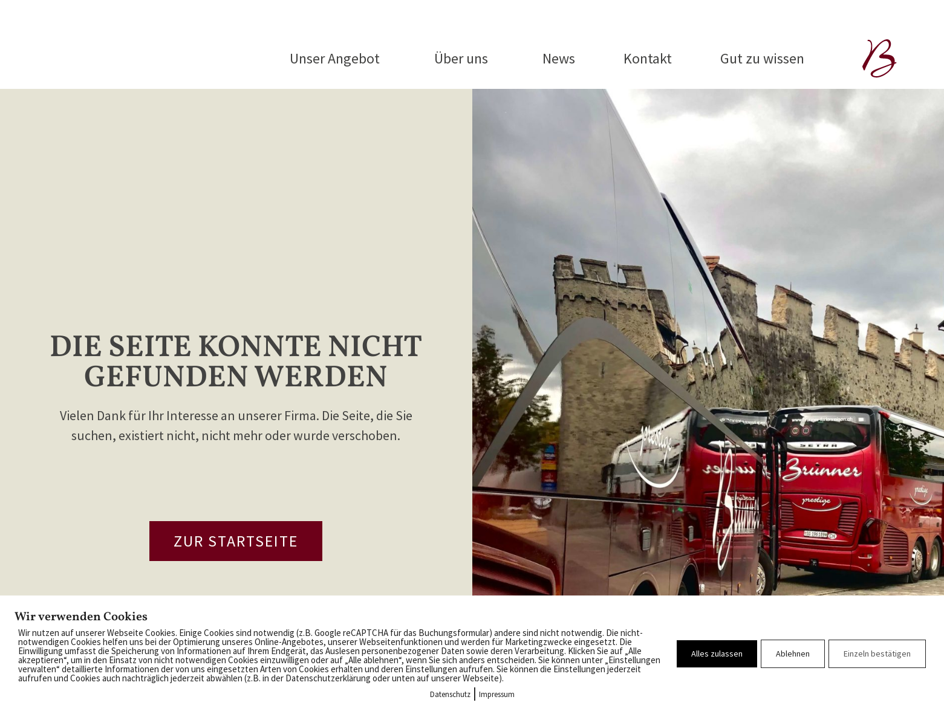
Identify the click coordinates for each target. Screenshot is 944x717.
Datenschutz (450, 694)
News (558, 58)
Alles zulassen (717, 653)
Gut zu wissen (762, 58)
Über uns (464, 58)
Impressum (497, 694)
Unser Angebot (338, 58)
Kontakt (647, 58)
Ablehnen (793, 653)
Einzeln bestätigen (877, 653)
